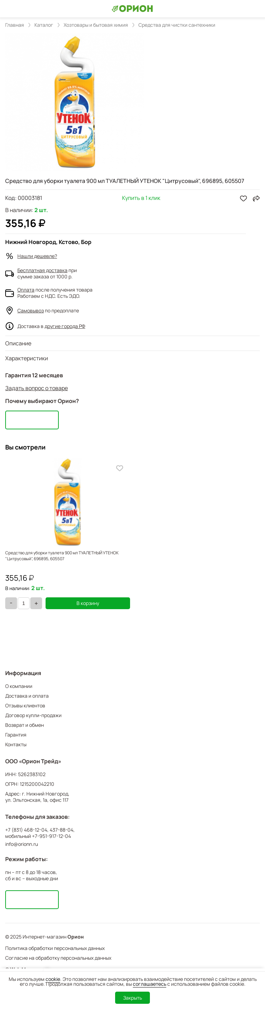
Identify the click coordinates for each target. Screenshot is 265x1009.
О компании (18, 686)
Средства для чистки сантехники (176, 25)
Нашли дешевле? (37, 256)
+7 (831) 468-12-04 (26, 830)
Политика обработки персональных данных (55, 948)
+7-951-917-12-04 (51, 836)
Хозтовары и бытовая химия (96, 25)
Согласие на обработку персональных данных (58, 958)
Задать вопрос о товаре (36, 388)
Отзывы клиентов (25, 705)
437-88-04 (61, 830)
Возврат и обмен (24, 725)
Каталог (43, 25)
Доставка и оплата (27, 695)
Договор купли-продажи (33, 715)
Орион (75, 937)
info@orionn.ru (21, 844)
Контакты (15, 744)
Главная (14, 25)
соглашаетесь (149, 984)
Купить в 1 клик (141, 198)
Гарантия (15, 734)
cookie (53, 979)
